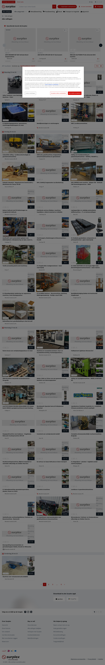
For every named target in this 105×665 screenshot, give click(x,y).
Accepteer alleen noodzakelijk (58, 93)
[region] (53, 82)
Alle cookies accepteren (75, 93)
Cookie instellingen (30, 93)
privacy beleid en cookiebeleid (51, 84)
